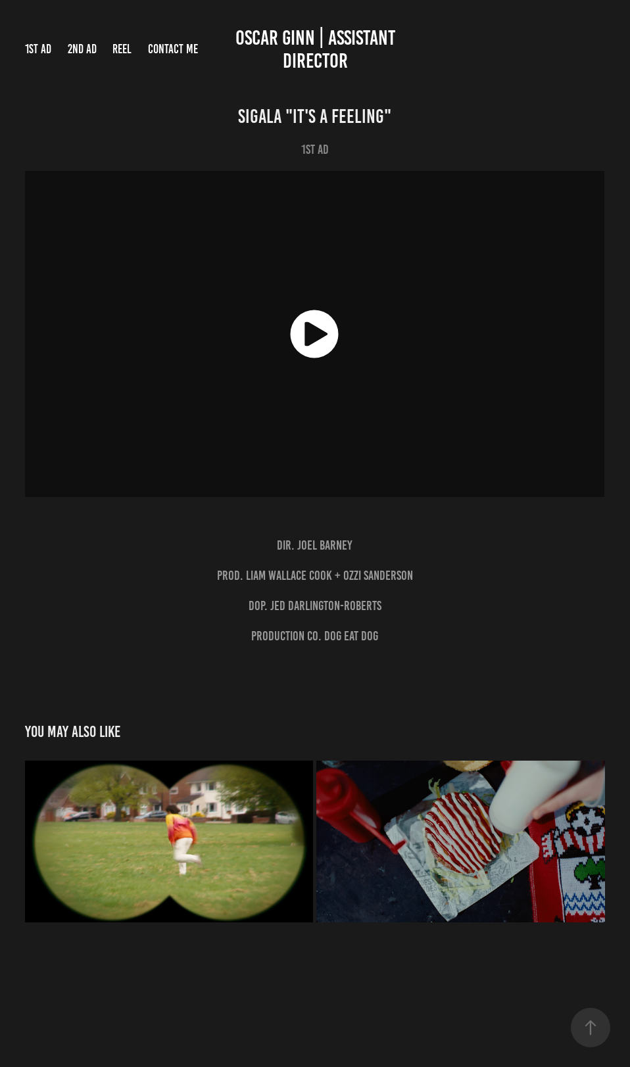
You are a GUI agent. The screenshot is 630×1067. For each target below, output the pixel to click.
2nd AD (82, 49)
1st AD (38, 49)
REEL (122, 49)
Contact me (173, 49)
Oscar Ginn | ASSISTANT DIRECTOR (317, 49)
